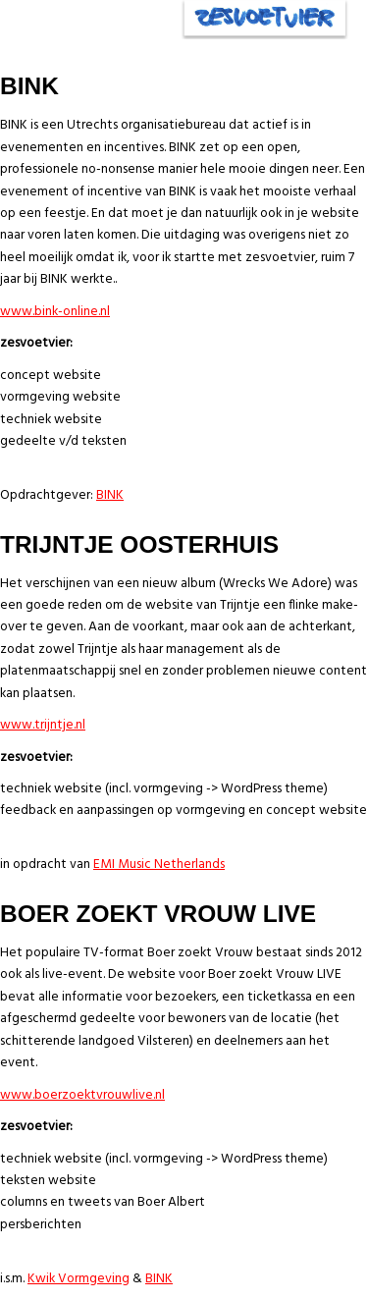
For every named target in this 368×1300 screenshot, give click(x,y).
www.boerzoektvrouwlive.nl (82, 1095)
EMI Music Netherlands (159, 864)
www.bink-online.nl (55, 311)
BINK (110, 495)
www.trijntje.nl (42, 725)
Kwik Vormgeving (78, 1279)
